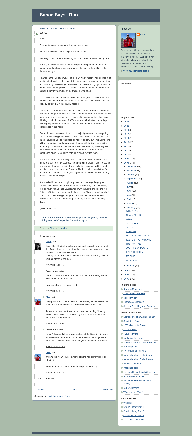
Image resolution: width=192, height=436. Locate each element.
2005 (127, 279)
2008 (127, 163)
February (131, 207)
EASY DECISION (134, 252)
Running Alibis (130, 347)
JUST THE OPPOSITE (137, 248)
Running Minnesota (132, 289)
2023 (127, 122)
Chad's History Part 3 (133, 415)
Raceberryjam (130, 298)
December (132, 166)
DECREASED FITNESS (138, 235)
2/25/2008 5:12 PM (55, 265)
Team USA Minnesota (133, 302)
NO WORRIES (133, 260)
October (131, 174)
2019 (127, 130)
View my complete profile (136, 71)
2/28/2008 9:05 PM (55, 373)
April (129, 199)
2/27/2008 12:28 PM (55, 324)
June (129, 191)
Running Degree (131, 388)
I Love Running (130, 334)
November (132, 170)
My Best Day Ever (132, 363)
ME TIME (130, 256)
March (130, 203)
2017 (127, 134)
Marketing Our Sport (133, 338)
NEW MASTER (133, 215)
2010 (127, 154)
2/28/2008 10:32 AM (55, 346)
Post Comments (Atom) (59, 396)
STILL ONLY (132, 223)
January (131, 265)
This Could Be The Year (134, 351)
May (129, 195)
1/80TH (129, 227)
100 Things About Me (133, 420)
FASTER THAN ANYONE (138, 240)
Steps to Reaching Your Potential (139, 306)
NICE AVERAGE (134, 244)
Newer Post (40, 390)
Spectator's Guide (132, 321)
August (130, 183)
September (132, 179)
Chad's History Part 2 (133, 411)
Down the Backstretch (134, 293)
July (129, 187)
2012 (127, 146)
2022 (127, 126)
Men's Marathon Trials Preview (138, 359)
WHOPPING (132, 211)
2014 (127, 138)
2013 (127, 142)
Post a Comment (46, 378)
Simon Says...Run (59, 14)
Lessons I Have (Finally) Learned (139, 372)
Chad (48, 297)
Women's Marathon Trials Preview (139, 342)
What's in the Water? (133, 392)
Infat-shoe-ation (131, 368)
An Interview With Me (133, 376)
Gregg (49, 241)
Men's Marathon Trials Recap (137, 355)
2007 (127, 270)
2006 (127, 275)
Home (74, 390)
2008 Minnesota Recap (134, 325)
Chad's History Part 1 (133, 407)
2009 (127, 158)
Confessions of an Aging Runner (139, 317)
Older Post (108, 390)
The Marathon (130, 329)
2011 (127, 150)
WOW (129, 219)
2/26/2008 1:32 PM (55, 291)
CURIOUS (131, 231)
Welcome (127, 403)
